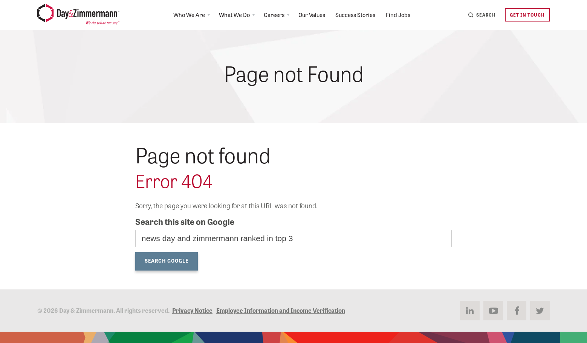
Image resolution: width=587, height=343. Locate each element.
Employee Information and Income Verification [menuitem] (280, 310)
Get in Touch (526, 15)
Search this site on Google (184, 221)
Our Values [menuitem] (310, 15)
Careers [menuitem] (271, 15)
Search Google (166, 260)
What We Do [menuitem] (229, 15)
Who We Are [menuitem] (182, 15)
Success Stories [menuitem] (357, 15)
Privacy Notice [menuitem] (192, 310)
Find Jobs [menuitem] (401, 15)
